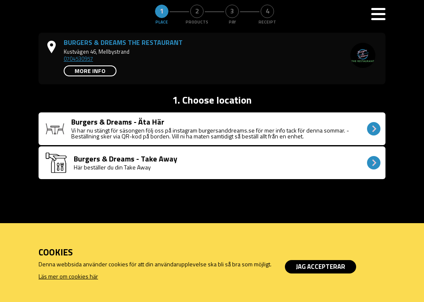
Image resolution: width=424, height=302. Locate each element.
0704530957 (78, 59)
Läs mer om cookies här (68, 276)
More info (90, 70)
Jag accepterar (320, 266)
